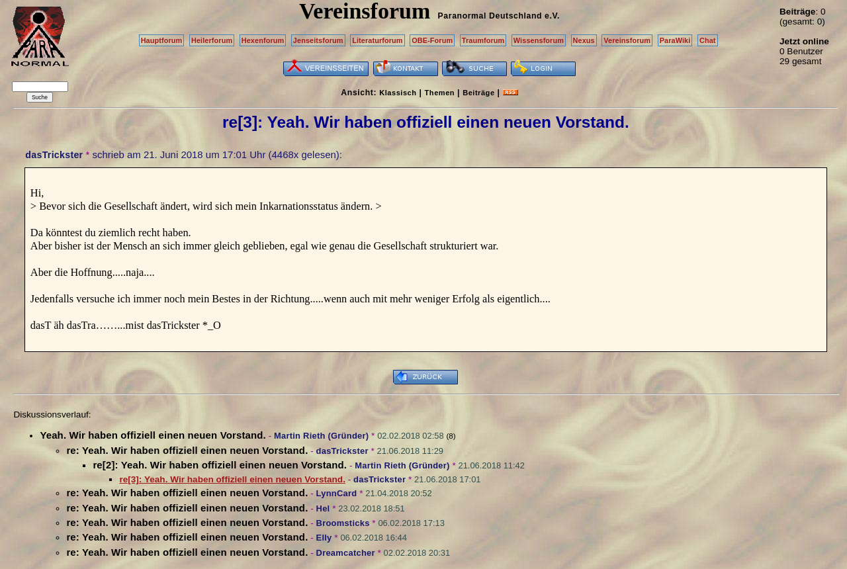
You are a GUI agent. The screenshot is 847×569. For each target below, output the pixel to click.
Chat (707, 40)
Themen (440, 93)
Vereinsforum (626, 40)
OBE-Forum (432, 40)
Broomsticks (343, 523)
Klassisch (397, 93)
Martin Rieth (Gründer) (321, 436)
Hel (323, 508)
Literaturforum (377, 40)
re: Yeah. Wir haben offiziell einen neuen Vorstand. (187, 450)
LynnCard (336, 493)
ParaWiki (675, 40)
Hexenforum (263, 40)
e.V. (552, 16)
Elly (324, 538)
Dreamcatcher (345, 553)
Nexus (584, 40)
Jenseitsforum (318, 40)
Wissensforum (538, 40)
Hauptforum (162, 40)
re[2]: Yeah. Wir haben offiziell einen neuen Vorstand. (220, 464)
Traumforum (483, 40)
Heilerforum (211, 40)
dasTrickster (54, 155)
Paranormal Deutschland (490, 16)
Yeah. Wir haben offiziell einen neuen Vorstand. (152, 435)
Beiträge (478, 93)
